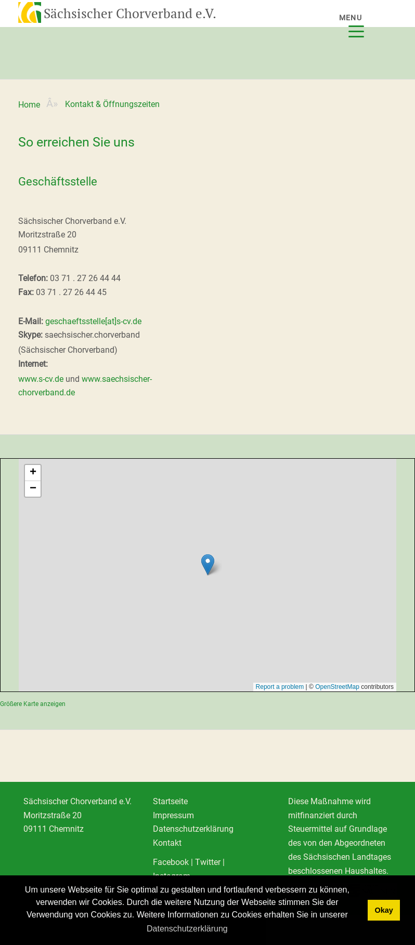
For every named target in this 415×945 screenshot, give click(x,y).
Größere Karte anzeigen (33, 704)
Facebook (171, 862)
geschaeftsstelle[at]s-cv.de (93, 321)
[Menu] (364, 24)
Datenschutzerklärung (193, 829)
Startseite (170, 801)
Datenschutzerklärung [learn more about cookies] (187, 928)
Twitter (208, 862)
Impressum (173, 815)
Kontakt (167, 843)
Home (29, 105)
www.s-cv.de (40, 379)
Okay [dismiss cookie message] (383, 910)
